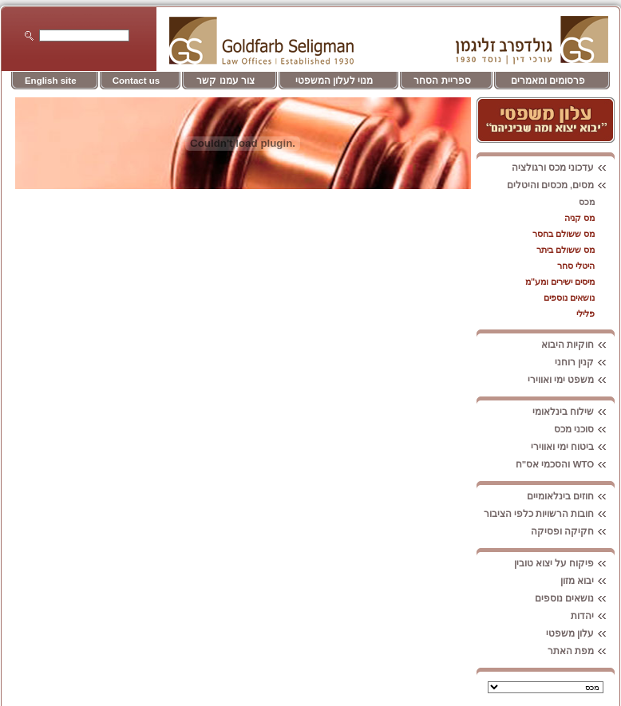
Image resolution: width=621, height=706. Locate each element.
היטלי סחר (576, 265)
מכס (587, 202)
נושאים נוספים (569, 297)
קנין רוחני (585, 362)
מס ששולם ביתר (565, 249)
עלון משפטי (580, 633)
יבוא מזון (587, 581)
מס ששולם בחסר (563, 234)
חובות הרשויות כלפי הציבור (549, 514)
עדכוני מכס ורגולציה (563, 167)
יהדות (593, 616)
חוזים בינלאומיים (571, 496)
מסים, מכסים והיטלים (561, 185)
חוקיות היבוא (578, 344)
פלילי (585, 313)
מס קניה (579, 218)
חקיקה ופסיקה (573, 531)
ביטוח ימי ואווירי (573, 447)
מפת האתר (581, 651)
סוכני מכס (584, 429)
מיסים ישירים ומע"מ (560, 281)
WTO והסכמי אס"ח (565, 464)
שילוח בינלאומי (573, 411)
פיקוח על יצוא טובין (564, 563)
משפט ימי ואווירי (571, 380)
